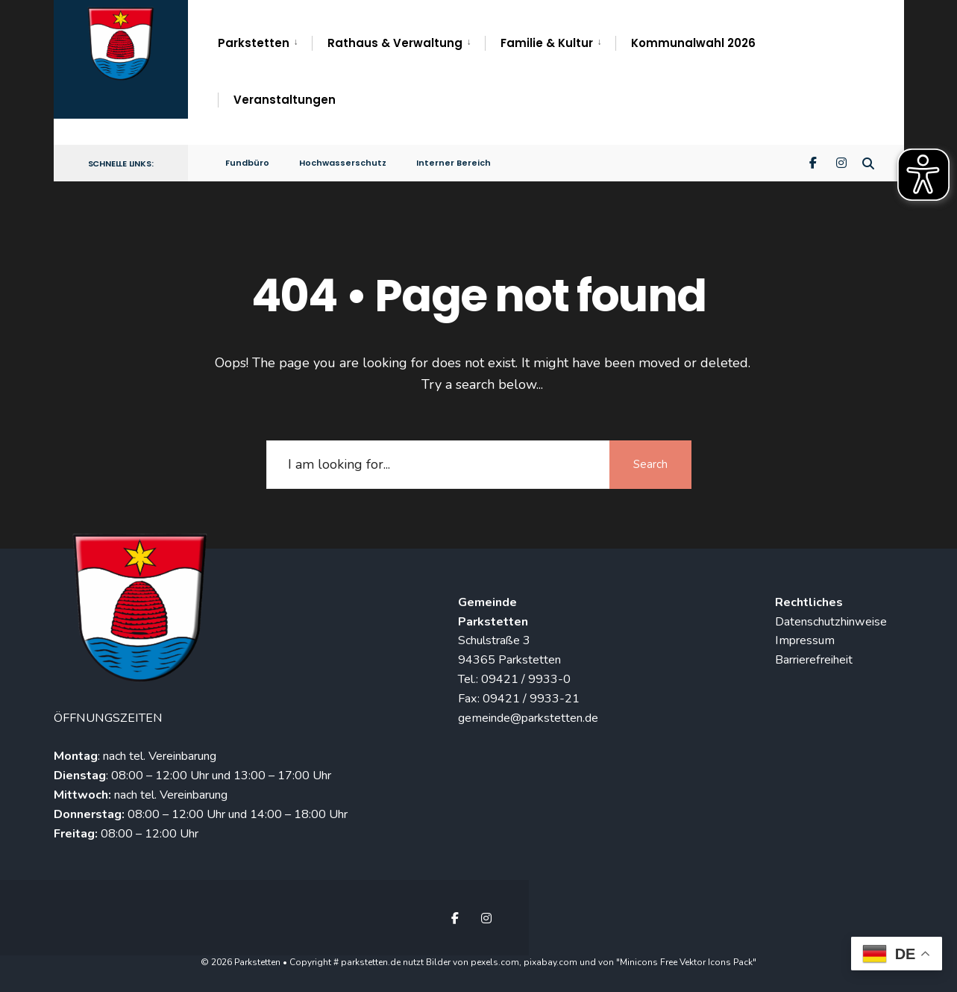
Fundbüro (247, 163)
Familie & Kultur (547, 43)
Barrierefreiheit (814, 660)
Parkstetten (253, 43)
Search (650, 464)
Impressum (805, 640)
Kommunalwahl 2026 (693, 43)
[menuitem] (265, 43)
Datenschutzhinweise (831, 622)
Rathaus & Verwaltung (394, 43)
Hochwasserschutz (342, 163)
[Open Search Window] (868, 162)
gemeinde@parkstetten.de (528, 718)
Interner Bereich (453, 163)
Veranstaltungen (284, 99)
